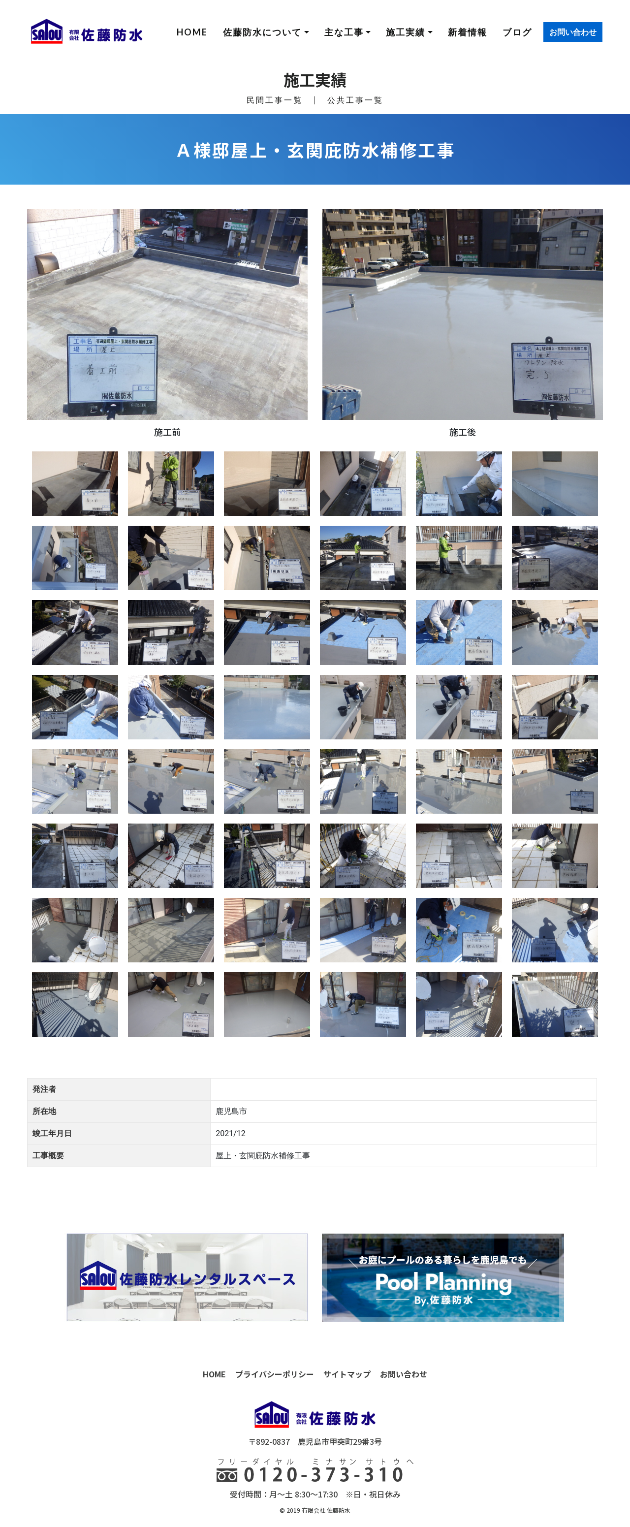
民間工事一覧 (275, 99)
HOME (192, 32)
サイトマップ (347, 1374)
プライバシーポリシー (274, 1374)
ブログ (517, 32)
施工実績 (405, 32)
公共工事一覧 (355, 99)
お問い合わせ (573, 31)
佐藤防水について (262, 32)
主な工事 (344, 32)
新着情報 (467, 32)
